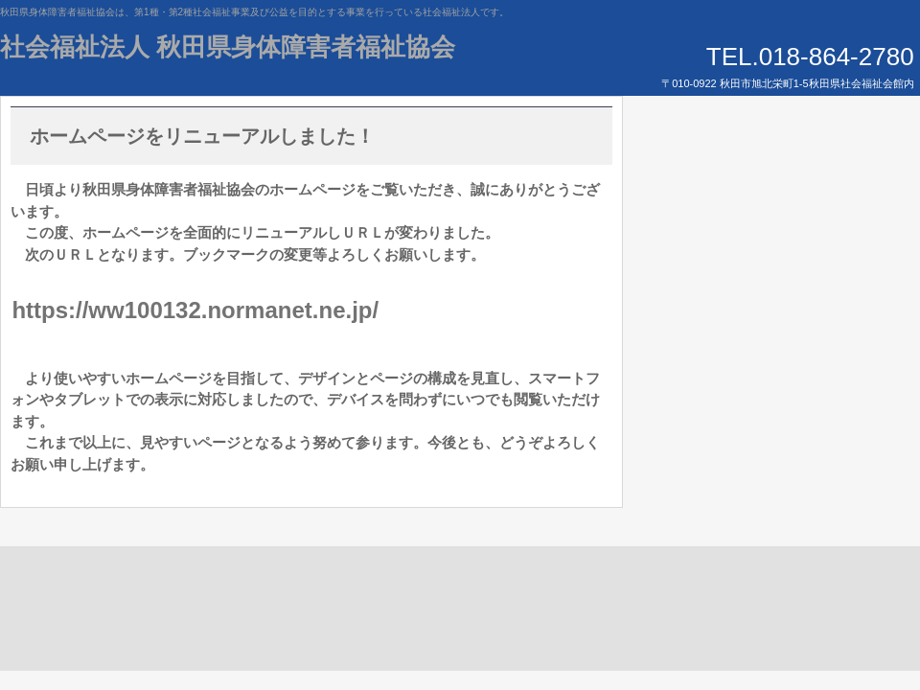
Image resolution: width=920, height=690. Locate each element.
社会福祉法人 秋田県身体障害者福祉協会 (227, 47)
